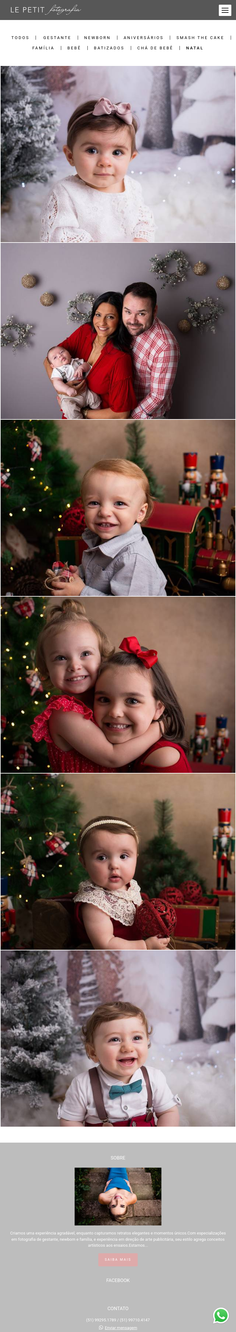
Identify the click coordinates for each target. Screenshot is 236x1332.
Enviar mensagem (121, 1328)
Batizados (109, 48)
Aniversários (144, 38)
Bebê (74, 48)
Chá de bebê (155, 48)
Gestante (57, 38)
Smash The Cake (200, 38)
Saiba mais (118, 1260)
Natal (195, 48)
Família (43, 48)
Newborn (97, 38)
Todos (20, 38)
